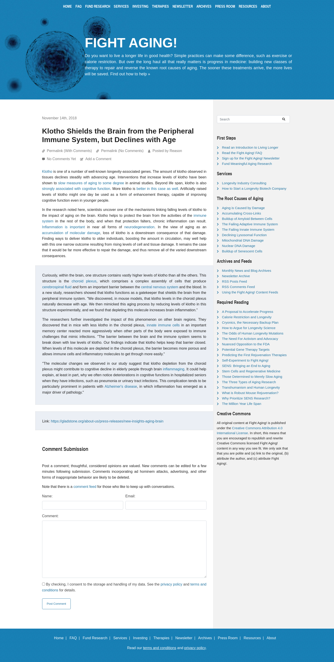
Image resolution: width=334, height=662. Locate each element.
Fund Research (97, 6)
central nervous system (159, 287)
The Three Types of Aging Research (249, 382)
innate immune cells (163, 325)
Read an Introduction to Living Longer (250, 147)
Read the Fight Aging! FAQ (242, 153)
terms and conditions (159, 648)
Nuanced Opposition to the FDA (246, 344)
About (266, 6)
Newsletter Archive (236, 276)
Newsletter (183, 6)
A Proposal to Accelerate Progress (247, 312)
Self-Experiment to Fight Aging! (245, 360)
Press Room (225, 6)
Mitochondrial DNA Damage (243, 240)
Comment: (50, 516)
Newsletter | (186, 638)
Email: (130, 496)
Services (121, 6)
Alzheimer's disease (121, 386)
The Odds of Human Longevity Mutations (253, 333)
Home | (61, 638)
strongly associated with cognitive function (76, 189)
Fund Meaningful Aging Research (247, 164)
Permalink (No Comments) (122, 151)
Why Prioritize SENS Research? (246, 398)
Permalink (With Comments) (69, 151)
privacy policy (171, 584)
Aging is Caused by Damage (243, 208)
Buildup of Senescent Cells (242, 251)
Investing (140, 6)
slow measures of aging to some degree (91, 183)
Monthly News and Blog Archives (246, 270)
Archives (203, 6)
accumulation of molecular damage (71, 233)
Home (67, 6)
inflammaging (173, 369)
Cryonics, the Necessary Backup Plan (250, 322)
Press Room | (230, 638)
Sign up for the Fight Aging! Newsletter (251, 158)
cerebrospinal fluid (57, 287)
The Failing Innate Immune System (248, 229)
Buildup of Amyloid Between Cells (247, 219)
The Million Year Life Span (241, 404)
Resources (248, 6)
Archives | (207, 638)
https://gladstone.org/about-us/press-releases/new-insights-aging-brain (107, 421)
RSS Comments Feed (238, 287)
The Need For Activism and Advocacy (250, 339)
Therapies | (163, 638)
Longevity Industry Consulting (244, 183)
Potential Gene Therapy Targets (246, 349)
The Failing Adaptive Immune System (250, 224)
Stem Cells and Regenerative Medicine (251, 371)
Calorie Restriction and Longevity (247, 317)
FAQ (78, 6)
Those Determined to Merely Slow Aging (252, 376)
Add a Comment (98, 159)
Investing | (142, 638)
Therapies (160, 6)
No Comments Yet (62, 159)
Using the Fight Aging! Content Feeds (250, 292)
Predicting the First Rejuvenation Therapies (254, 355)
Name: (47, 496)
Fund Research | (97, 638)
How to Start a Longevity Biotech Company (254, 188)
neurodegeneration (139, 227)
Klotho (47, 171)
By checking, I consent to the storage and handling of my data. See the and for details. (124, 587)
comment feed (84, 487)
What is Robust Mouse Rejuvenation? (250, 393)
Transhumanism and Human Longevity (251, 387)
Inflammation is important (63, 227)
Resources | (255, 638)
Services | (122, 638)
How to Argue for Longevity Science (249, 328)
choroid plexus (84, 281)
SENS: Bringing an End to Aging (246, 366)
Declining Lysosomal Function (244, 235)
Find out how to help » (130, 74)
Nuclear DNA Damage (238, 246)
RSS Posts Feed (234, 281)
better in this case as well (157, 189)
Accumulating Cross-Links (241, 213)
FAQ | (76, 638)
